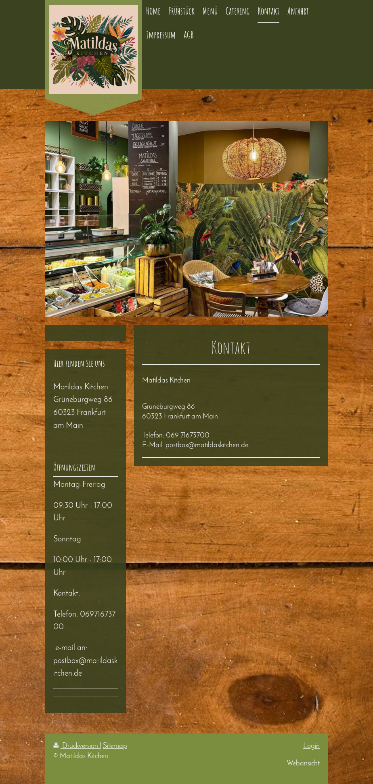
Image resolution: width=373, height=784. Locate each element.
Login (311, 746)
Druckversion (76, 746)
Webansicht (303, 763)
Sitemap (115, 746)
